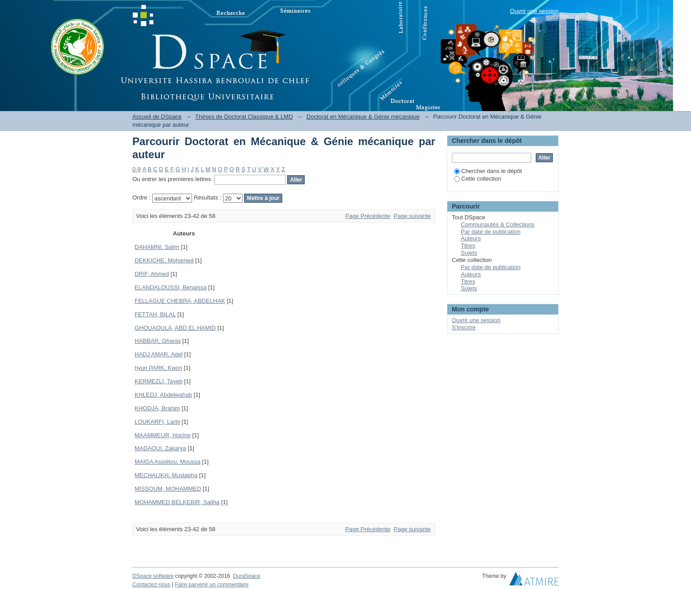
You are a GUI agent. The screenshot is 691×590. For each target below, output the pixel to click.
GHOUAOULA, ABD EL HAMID (175, 327)
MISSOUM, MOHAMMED (168, 488)
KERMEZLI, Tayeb (159, 381)
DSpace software (153, 576)
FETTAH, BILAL (155, 314)
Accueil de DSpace (157, 116)
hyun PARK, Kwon (158, 367)
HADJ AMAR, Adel (159, 354)
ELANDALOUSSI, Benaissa (170, 287)
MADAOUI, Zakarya (160, 448)
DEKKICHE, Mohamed (164, 260)
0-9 (136, 169)
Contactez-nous (151, 584)
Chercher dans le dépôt (488, 171)
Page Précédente (368, 216)
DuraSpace (246, 576)
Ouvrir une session (534, 11)
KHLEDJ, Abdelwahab (163, 394)
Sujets (469, 252)
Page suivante (412, 216)
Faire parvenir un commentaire (211, 584)
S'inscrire (464, 327)
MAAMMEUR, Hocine (163, 435)
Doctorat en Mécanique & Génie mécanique (363, 116)
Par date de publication (490, 231)
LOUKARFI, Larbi (157, 421)
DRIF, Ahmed (152, 274)
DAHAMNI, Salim (157, 247)
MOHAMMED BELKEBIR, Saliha (177, 502)
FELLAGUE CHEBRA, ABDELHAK (180, 300)
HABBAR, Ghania (158, 340)
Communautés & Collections (497, 224)
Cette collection (477, 178)
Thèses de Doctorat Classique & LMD (244, 116)
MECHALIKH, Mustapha (166, 475)
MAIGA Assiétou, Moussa (168, 461)
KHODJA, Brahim (157, 408)
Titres (468, 245)
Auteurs (471, 238)
